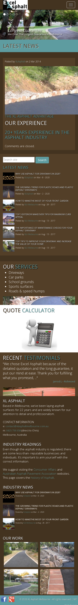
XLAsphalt (20, 61)
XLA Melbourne (31, 204)
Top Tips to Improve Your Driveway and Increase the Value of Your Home (43, 242)
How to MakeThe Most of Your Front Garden (41, 200)
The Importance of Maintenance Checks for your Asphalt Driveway (43, 229)
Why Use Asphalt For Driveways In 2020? (37, 173)
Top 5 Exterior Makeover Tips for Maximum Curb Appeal (43, 215)
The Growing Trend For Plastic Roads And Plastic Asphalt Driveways (44, 188)
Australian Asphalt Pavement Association (29, 473)
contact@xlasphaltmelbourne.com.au (27, 426)
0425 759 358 (13, 430)
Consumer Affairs (45, 469)
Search (42, 160)
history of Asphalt (42, 477)
